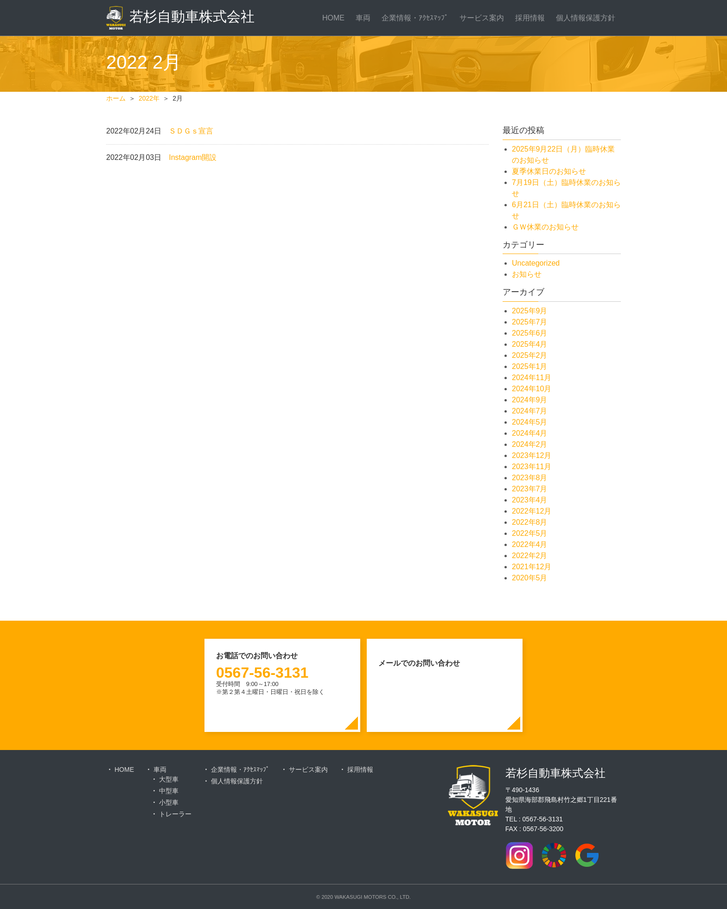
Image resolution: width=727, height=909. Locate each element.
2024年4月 (530, 433)
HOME (333, 18)
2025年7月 (530, 322)
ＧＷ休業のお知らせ (545, 227)
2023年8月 (530, 478)
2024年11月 (531, 377)
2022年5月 (530, 533)
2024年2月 (530, 444)
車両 (363, 18)
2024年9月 (530, 400)
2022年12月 (531, 511)
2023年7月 (530, 489)
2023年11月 (531, 466)
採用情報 (530, 18)
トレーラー (175, 814)
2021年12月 (531, 567)
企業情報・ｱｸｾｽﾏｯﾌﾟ (415, 18)
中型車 (169, 791)
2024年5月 (530, 422)
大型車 (169, 779)
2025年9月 (530, 311)
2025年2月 (530, 355)
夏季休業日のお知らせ (549, 171)
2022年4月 (530, 544)
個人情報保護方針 (585, 18)
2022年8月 (530, 522)
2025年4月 (530, 344)
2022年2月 (530, 555)
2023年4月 (530, 500)
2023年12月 (531, 455)
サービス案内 (481, 18)
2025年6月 (530, 333)
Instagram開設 (193, 157)
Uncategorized (536, 263)
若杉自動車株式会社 (180, 18)
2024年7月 (530, 411)
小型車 (169, 802)
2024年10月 (531, 389)
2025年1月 (530, 366)
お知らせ (527, 274)
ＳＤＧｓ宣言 (191, 131)
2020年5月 (530, 578)
